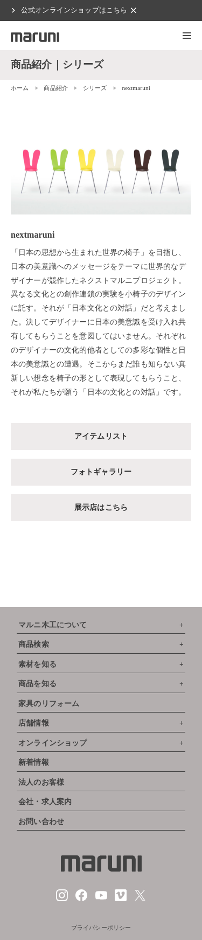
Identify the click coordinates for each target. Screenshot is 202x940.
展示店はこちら (101, 507)
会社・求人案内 (45, 802)
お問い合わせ (41, 822)
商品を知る (37, 684)
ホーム (20, 88)
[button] (187, 36)
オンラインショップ (52, 743)
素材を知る (37, 664)
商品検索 (33, 644)
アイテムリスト (101, 436)
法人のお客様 (41, 782)
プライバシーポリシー (101, 927)
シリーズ (95, 88)
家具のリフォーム (48, 704)
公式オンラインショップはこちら (74, 10)
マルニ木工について (52, 625)
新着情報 (33, 762)
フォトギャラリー (101, 471)
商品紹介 (56, 88)
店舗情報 (33, 723)
